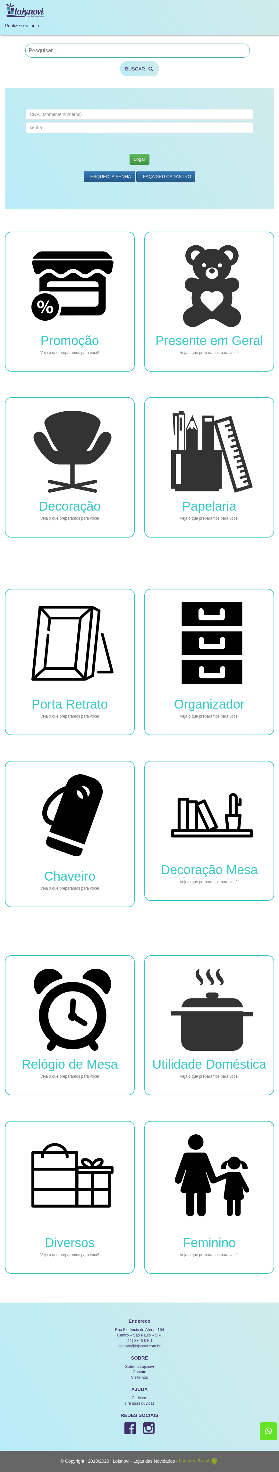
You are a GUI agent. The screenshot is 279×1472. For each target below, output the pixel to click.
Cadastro (140, 1398)
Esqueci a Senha (109, 176)
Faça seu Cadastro (165, 176)
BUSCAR (139, 68)
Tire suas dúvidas (139, 1403)
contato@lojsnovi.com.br (139, 1346)
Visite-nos (139, 1377)
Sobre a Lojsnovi (139, 1366)
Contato (139, 1372)
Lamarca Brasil (198, 1460)
